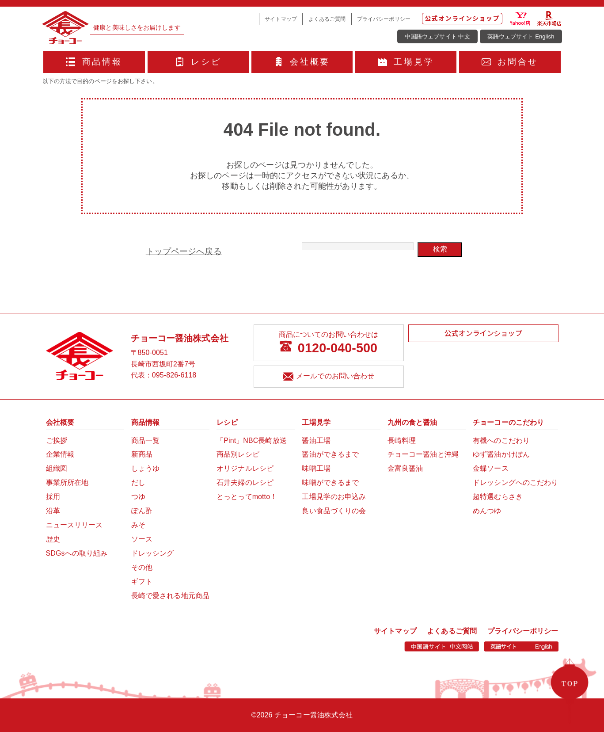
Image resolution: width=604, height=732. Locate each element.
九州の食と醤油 (412, 422)
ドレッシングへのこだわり (515, 482)
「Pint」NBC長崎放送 (252, 440)
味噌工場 (316, 468)
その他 (141, 567)
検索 (440, 249)
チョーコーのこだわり (508, 422)
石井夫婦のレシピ (245, 482)
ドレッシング (152, 553)
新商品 (141, 454)
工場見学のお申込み (334, 496)
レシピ (198, 61)
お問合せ (510, 61)
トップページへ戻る (184, 251)
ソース (141, 539)
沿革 (53, 511)
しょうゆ (145, 468)
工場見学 (406, 61)
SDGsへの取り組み (77, 553)
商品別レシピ (238, 454)
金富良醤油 (405, 468)
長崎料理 (401, 440)
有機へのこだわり (501, 440)
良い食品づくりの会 (334, 511)
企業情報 (60, 454)
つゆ (138, 496)
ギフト (141, 581)
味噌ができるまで (330, 482)
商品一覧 (145, 440)
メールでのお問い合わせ (328, 377)
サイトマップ (281, 19)
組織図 (56, 468)
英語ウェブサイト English (521, 36)
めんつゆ (487, 511)
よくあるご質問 (327, 19)
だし (138, 482)
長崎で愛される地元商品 (170, 595)
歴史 (53, 539)
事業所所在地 (67, 482)
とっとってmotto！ (247, 496)
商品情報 (94, 61)
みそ (138, 525)
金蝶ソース (491, 468)
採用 (53, 496)
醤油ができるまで (330, 454)
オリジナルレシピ (245, 468)
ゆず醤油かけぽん (501, 454)
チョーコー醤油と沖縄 (423, 454)
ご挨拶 (56, 440)
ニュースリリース (74, 525)
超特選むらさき (498, 496)
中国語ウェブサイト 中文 (437, 36)
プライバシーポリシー (383, 19)
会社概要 (302, 61)
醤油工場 (316, 440)
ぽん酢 (141, 511)
